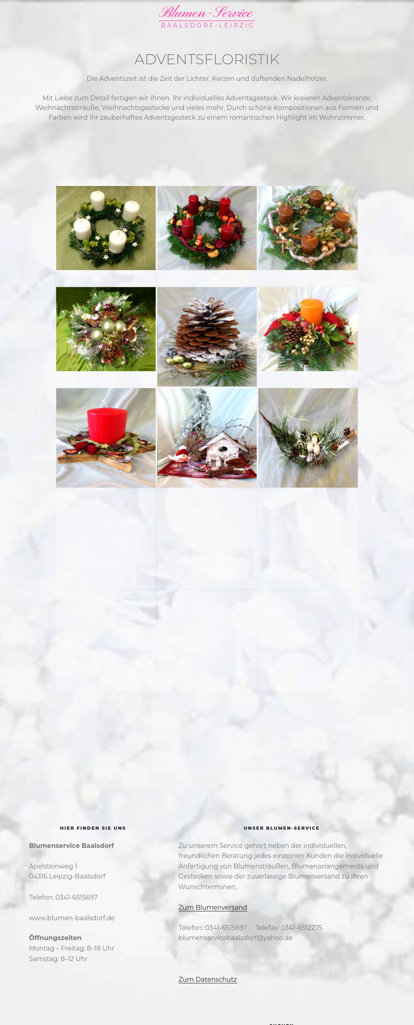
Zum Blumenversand (213, 907)
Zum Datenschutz (208, 979)
